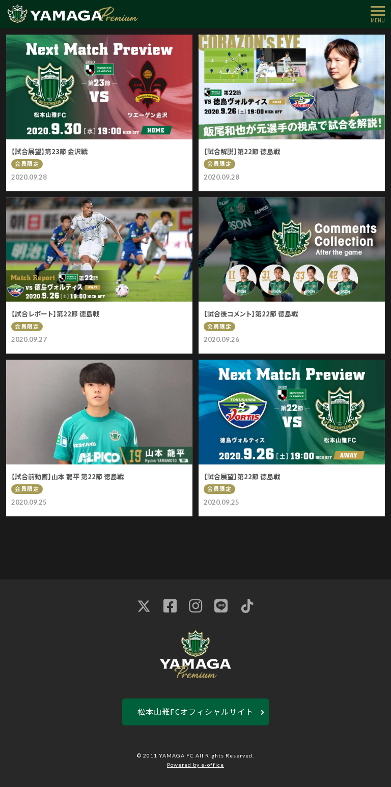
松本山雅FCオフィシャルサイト (195, 711)
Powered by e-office (195, 765)
